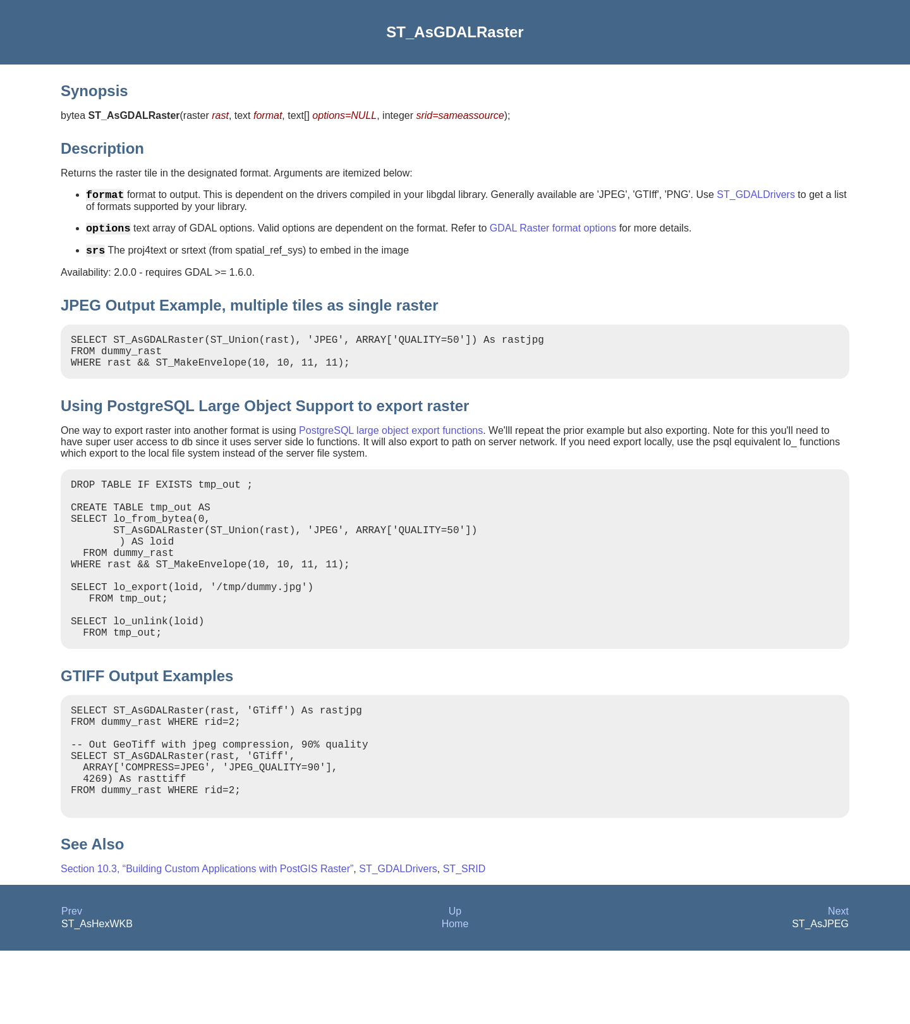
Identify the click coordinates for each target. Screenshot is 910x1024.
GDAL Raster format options (553, 233)
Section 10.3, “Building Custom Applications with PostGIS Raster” (207, 942)
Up (455, 984)
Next (838, 984)
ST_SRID (464, 942)
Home (455, 997)
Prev (71, 984)
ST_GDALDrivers (756, 197)
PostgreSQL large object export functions (391, 445)
